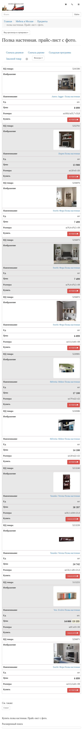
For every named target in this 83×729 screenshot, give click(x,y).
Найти (76, 14)
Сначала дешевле (15, 52)
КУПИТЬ (73, 120)
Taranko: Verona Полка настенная (65, 496)
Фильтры (38, 58)
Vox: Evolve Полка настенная (67, 610)
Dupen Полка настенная (69, 153)
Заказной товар (13, 58)
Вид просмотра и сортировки (16, 33)
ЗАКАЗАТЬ (72, 519)
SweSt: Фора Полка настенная (66, 211)
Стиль (6, 708)
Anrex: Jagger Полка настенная (66, 96)
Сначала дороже (36, 52)
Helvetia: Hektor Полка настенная (65, 382)
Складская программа (60, 52)
